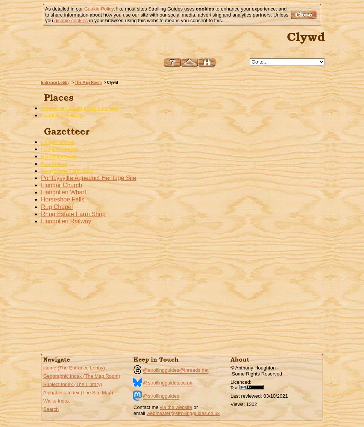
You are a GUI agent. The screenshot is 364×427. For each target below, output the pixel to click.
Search (51, 409)
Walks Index (56, 401)
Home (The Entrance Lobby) (74, 368)
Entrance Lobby (55, 82)
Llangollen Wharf (59, 149)
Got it (305, 15)
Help (172, 62)
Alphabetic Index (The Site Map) (78, 392)
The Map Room (88, 82)
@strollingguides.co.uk (167, 383)
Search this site (206, 62)
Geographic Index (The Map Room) (81, 376)
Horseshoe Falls (58, 156)
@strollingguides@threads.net (176, 370)
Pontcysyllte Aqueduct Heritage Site (79, 108)
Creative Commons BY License (254, 387)
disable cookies (71, 20)
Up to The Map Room (189, 62)
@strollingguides (161, 396)
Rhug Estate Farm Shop (67, 171)
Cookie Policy (99, 9)
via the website (176, 407)
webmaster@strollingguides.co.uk (183, 413)
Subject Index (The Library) (72, 384)
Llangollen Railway (61, 115)
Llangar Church (57, 142)
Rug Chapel (54, 164)
